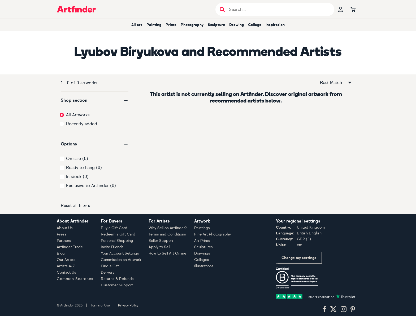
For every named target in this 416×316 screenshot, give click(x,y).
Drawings (202, 253)
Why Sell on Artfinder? (168, 228)
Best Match (336, 82)
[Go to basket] (353, 9)
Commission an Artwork (121, 259)
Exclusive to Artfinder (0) (91, 185)
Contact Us (66, 272)
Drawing (236, 25)
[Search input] (277, 9)
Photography (192, 25)
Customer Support (117, 285)
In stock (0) (77, 176)
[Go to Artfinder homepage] (76, 9)
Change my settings (298, 258)
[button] (94, 100)
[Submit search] (222, 9)
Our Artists (66, 259)
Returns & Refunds (117, 279)
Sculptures (203, 247)
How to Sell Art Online (167, 253)
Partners (64, 240)
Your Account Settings (120, 253)
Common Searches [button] (75, 279)
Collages (201, 259)
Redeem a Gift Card (118, 234)
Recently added (81, 123)
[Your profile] (340, 9)
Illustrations (204, 266)
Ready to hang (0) (84, 167)
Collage (254, 25)
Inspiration (275, 25)
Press (61, 234)
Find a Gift (110, 266)
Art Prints (202, 240)
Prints (171, 25)
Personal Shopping (117, 240)
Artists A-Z (66, 266)
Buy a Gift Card (114, 228)
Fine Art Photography (212, 234)
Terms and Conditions (167, 234)
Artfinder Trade (70, 247)
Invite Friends (112, 247)
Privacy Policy (128, 305)
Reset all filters (75, 205)
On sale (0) (77, 158)
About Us (65, 228)
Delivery (107, 272)
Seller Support (161, 240)
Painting (153, 25)
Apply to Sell (159, 247)
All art (136, 25)
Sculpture (216, 25)
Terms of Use (100, 305)
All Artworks (77, 114)
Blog (61, 253)
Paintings (202, 228)
